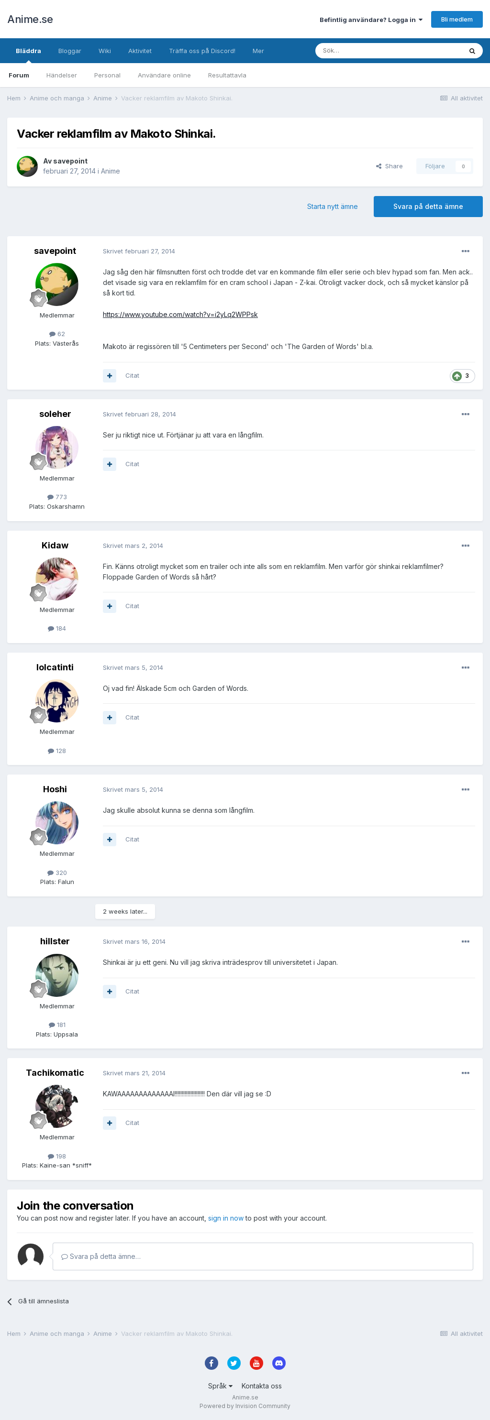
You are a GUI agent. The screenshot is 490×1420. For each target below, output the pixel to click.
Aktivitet (140, 51)
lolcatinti (55, 667)
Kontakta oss (262, 1386)
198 (57, 1156)
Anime (110, 171)
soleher (55, 414)
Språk (220, 1386)
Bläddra (28, 55)
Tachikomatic (55, 1073)
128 (57, 750)
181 (57, 1024)
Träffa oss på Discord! (202, 51)
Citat (132, 375)
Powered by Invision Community (245, 1405)
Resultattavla (227, 75)
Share (389, 166)
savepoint (70, 161)
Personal (107, 75)
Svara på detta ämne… (101, 1256)
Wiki (105, 51)
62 (57, 334)
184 (57, 628)
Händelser (61, 75)
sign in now (226, 1218)
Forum (19, 75)
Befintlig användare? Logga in (371, 19)
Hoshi (55, 789)
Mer (258, 51)
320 (57, 872)
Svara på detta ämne (428, 206)
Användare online (164, 75)
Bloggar (69, 51)
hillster (55, 941)
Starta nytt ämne (332, 206)
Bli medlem (457, 19)
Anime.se (30, 19)
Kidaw (55, 545)
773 (57, 497)
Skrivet (139, 251)
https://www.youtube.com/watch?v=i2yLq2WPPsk (180, 314)
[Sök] (363, 50)
